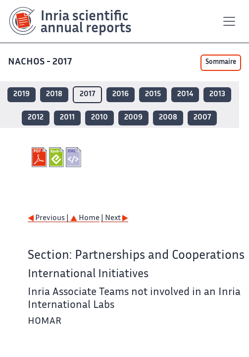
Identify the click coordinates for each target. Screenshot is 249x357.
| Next (114, 218)
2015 (153, 94)
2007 (202, 118)
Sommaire (220, 62)
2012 (36, 118)
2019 (21, 94)
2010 (99, 118)
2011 (67, 118)
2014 (185, 94)
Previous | (49, 218)
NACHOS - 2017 (41, 62)
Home (85, 218)
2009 (133, 118)
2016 (120, 94)
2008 (168, 118)
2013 (217, 94)
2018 (54, 94)
